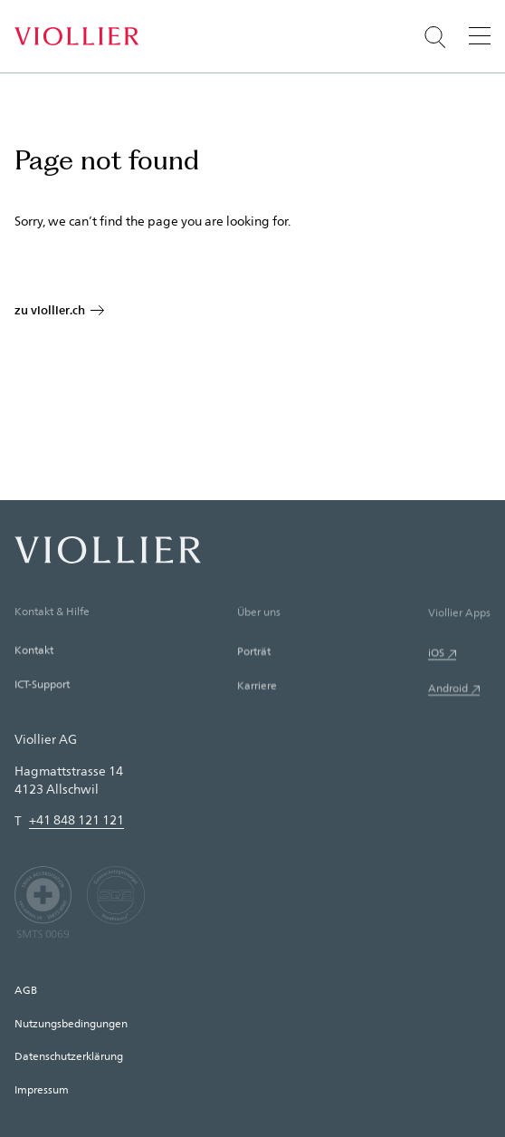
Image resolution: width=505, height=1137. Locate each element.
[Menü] (480, 35)
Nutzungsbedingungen (71, 1023)
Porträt (254, 653)
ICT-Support (42, 686)
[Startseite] (76, 36)
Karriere (257, 687)
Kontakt (33, 651)
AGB (25, 989)
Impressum (41, 1089)
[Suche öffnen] (435, 37)
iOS (436, 655)
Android (448, 691)
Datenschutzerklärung (68, 1055)
